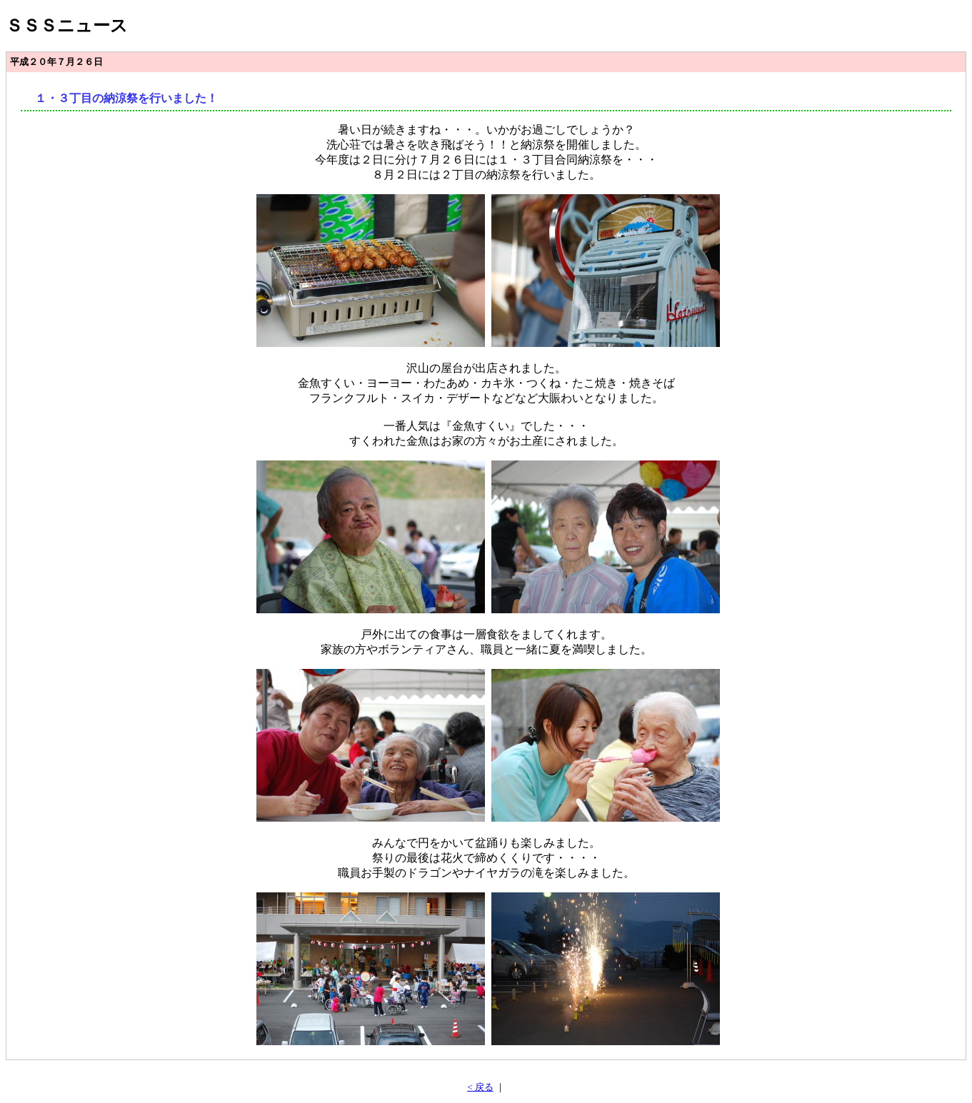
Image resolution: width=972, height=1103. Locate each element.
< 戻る (480, 1087)
